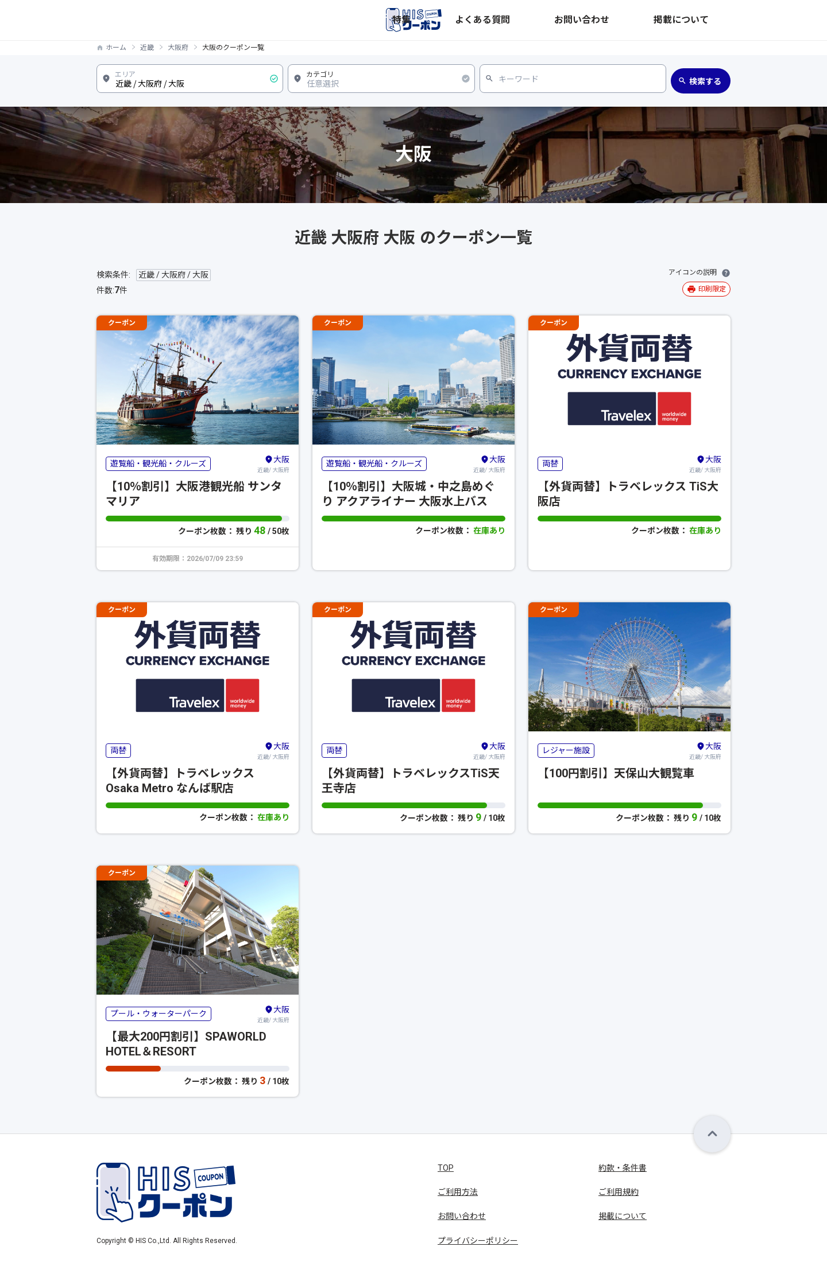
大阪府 (178, 48)
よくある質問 (582, 20)
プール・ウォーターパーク (158, 1013)
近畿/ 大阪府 (273, 463)
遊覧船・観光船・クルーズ (158, 463)
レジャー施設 (566, 750)
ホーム (116, 48)
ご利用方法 (458, 1192)
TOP (446, 1167)
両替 (550, 463)
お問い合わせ (644, 20)
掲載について (706, 20)
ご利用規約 (618, 1192)
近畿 (147, 48)
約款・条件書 (622, 1167)
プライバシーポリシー (478, 1240)
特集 (536, 20)
